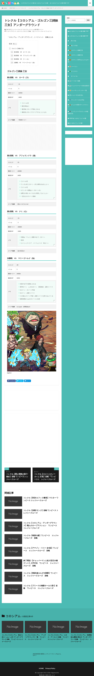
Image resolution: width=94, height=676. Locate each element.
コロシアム (26, 29)
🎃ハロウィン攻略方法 (76, 50)
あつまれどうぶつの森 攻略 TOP (59, 3)
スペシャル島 (32, 29)
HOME (5, 8)
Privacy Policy (50, 668)
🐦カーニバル (73, 76)
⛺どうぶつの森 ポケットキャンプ (78, 105)
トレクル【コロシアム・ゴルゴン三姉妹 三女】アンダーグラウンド (45, 8)
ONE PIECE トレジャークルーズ (17, 8)
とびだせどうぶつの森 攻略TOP (78, 36)
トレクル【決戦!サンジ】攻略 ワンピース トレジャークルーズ (40, 511)
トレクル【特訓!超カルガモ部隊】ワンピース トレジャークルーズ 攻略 (40, 574)
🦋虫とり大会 (73, 45)
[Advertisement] (50, 438)
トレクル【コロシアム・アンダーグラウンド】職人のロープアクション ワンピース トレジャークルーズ (41, 525)
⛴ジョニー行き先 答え (76, 95)
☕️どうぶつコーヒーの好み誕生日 (79, 85)
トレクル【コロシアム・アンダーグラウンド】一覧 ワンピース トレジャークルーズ (35, 637)
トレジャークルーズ (40, 31)
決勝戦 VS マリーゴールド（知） (23, 62)
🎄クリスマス (73, 71)
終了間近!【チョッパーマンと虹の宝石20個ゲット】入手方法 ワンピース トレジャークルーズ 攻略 (41, 563)
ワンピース (49, 31)
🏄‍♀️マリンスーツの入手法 (76, 100)
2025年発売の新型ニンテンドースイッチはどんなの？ (47, 654)
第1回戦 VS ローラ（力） (20, 52)
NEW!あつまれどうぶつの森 (77, 118)
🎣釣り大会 (72, 40)
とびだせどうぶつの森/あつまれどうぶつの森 (34, 3)
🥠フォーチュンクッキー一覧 (78, 90)
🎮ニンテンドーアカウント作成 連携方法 (78, 112)
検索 (68, 18)
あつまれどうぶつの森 (75, 123)
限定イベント (39, 29)
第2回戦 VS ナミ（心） (20, 59)
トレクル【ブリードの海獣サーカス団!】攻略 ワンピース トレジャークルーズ (40, 586)
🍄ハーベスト (73, 66)
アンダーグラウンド (11, 31)
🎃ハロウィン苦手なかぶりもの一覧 (78, 61)
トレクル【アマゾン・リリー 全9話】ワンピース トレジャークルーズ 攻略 (40, 549)
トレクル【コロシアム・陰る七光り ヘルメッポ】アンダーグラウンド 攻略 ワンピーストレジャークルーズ (12, 638)
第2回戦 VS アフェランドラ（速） (23, 55)
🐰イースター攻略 (74, 81)
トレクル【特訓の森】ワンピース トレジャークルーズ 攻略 (41, 536)
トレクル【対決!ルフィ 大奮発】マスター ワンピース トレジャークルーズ (40, 499)
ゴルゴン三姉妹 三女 (28, 31)
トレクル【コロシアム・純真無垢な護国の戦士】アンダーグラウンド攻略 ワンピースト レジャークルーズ (81, 638)
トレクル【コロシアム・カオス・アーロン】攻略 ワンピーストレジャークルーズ (58, 637)
